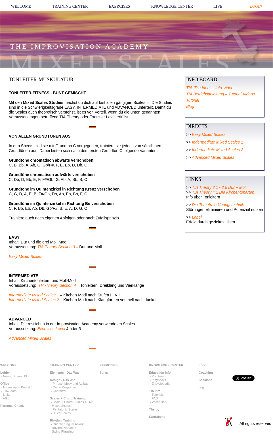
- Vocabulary (158, 402)
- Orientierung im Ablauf (67, 424)
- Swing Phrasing (62, 431)
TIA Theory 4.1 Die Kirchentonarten (223, 192)
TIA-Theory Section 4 (57, 285)
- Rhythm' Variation (63, 427)
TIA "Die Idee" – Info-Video (209, 87)
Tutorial (192, 100)
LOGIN (256, 6)
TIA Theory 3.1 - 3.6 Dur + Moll (219, 187)
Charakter (59, 391)
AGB (6, 398)
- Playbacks (157, 380)
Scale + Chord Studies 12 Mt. (73, 402)
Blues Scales (62, 413)
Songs (104, 372)
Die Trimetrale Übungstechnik (218, 204)
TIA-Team (10, 391)
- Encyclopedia (159, 383)
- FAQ (153, 398)
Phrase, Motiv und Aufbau (71, 383)
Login (202, 387)
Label (196, 217)
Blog (190, 106)
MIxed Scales (61, 405)
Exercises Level (51, 328)
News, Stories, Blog (16, 376)
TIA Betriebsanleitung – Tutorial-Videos (220, 94)
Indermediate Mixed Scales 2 (217, 149)
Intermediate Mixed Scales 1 (34, 295)
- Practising (157, 376)
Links (6, 394)
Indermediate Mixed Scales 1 (217, 142)
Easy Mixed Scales (25, 256)
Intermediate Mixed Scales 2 (34, 300)
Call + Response (64, 387)
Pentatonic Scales (65, 409)
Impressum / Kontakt (17, 387)
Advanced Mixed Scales (30, 338)
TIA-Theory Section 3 (56, 247)
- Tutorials (156, 394)
